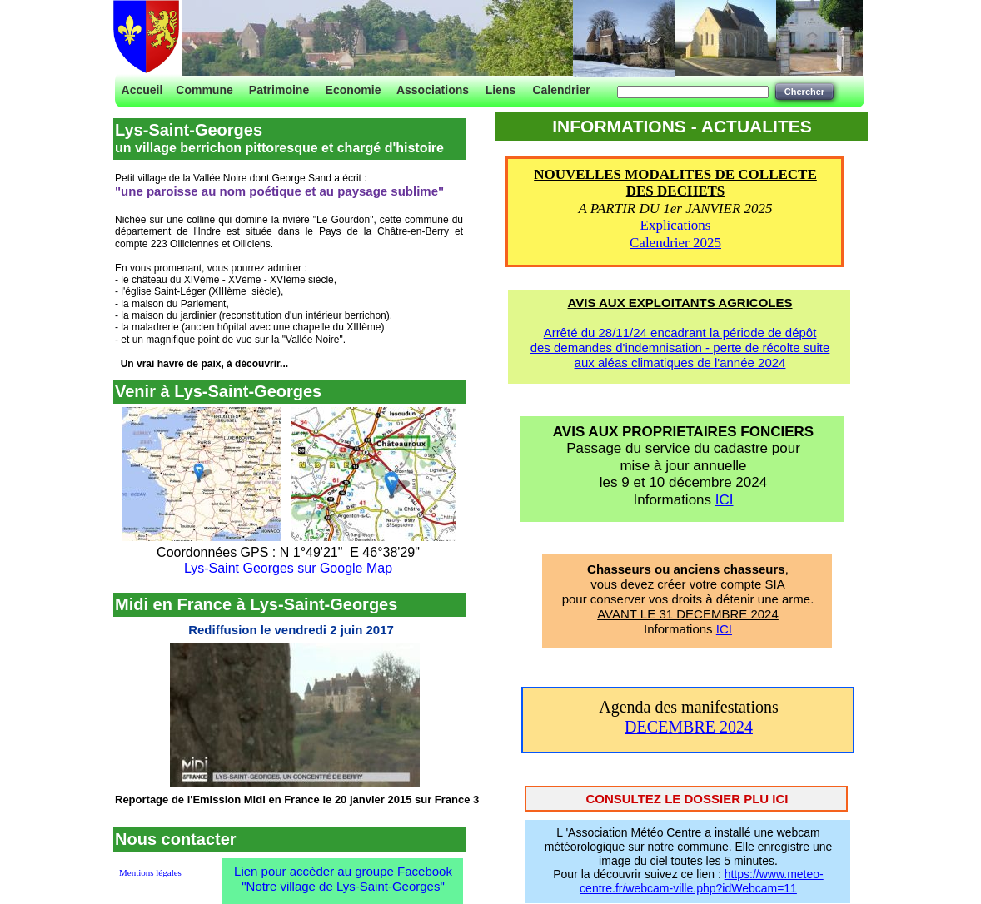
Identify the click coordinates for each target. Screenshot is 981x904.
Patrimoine (279, 90)
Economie (353, 90)
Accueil (142, 90)
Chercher (804, 92)
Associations (432, 90)
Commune (204, 90)
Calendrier (561, 90)
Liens (501, 90)
